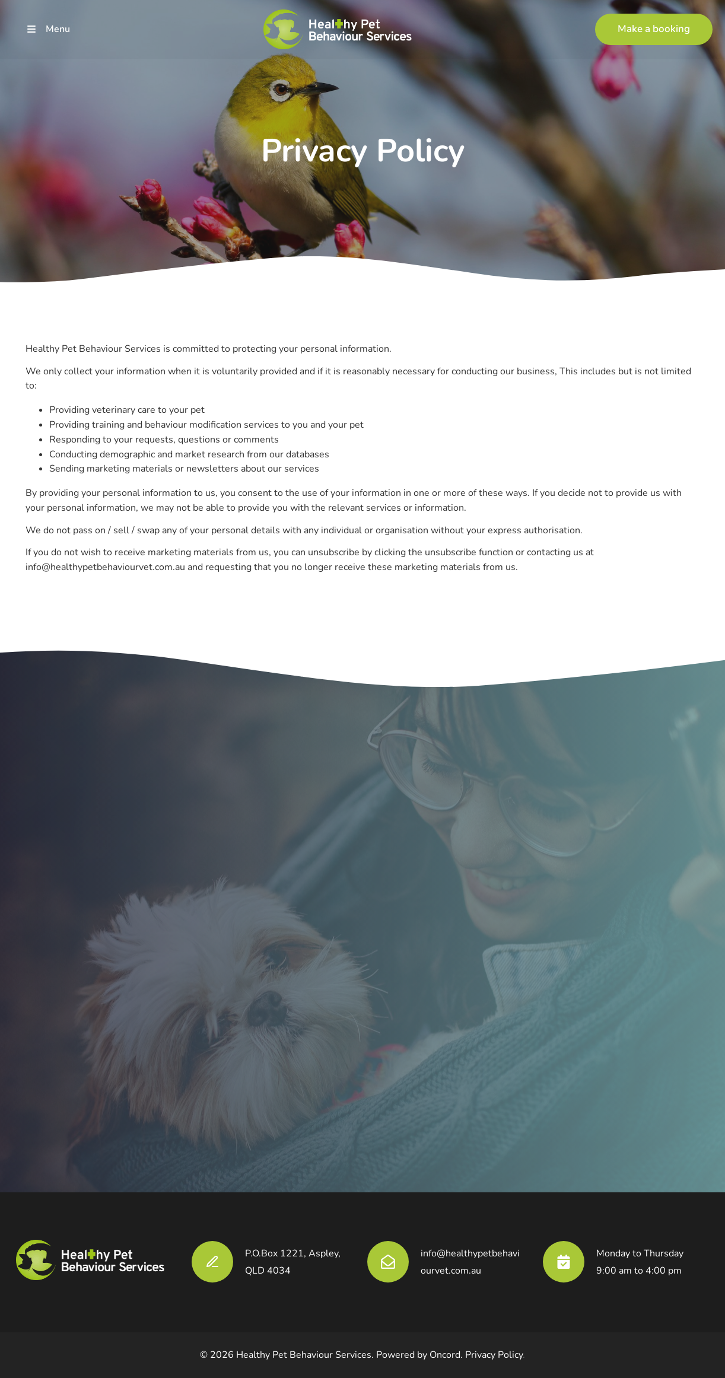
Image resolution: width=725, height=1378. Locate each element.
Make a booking (631, 20)
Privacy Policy (494, 1354)
